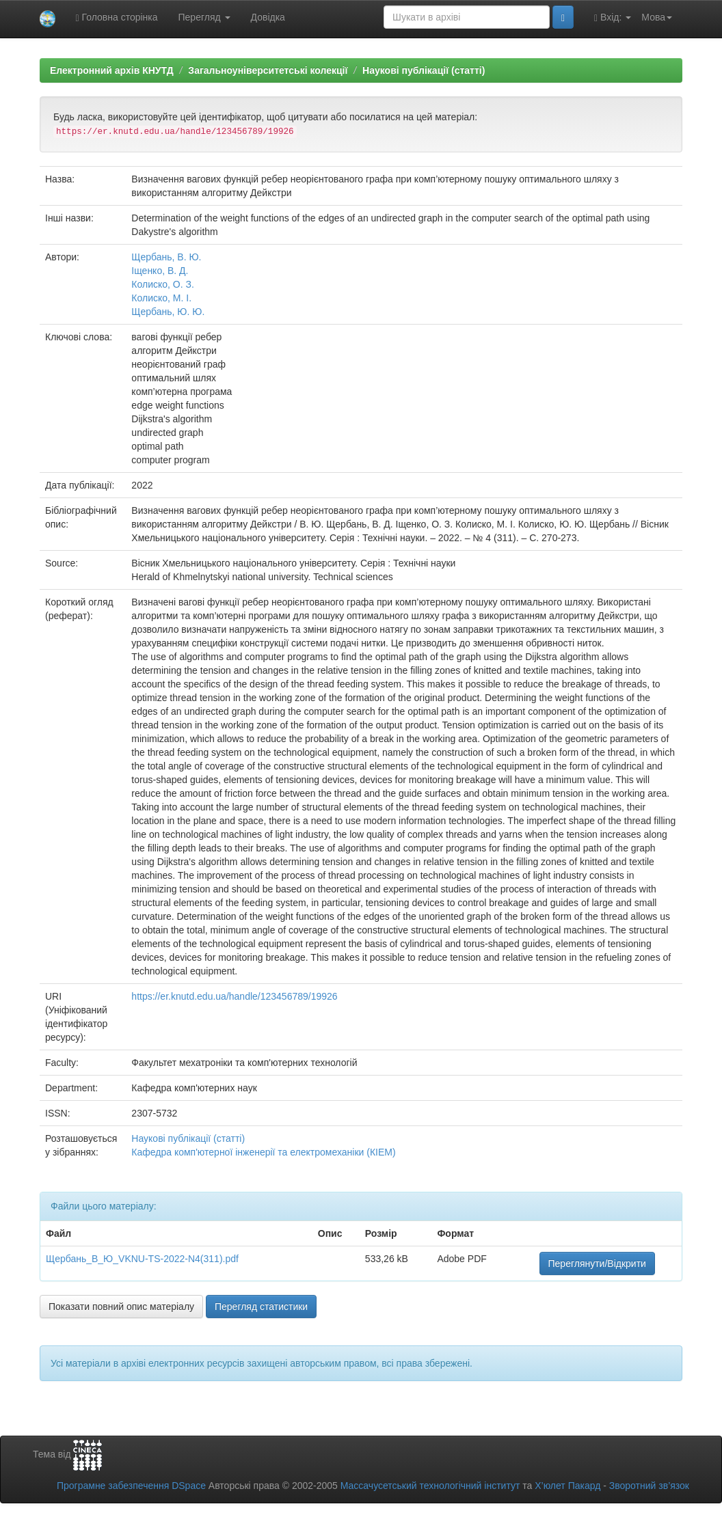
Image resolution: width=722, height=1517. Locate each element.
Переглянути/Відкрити (597, 1263)
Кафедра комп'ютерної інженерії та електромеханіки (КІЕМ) (263, 1152)
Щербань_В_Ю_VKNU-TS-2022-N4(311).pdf (142, 1258)
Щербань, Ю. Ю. (167, 311)
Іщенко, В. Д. (159, 270)
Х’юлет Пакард (567, 1485)
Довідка (268, 17)
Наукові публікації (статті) (423, 70)
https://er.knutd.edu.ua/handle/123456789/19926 (234, 996)
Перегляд (204, 17)
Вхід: (612, 17)
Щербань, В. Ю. (166, 256)
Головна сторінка (117, 17)
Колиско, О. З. (162, 284)
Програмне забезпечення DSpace (131, 1485)
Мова (656, 17)
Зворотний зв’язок (649, 1485)
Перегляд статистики (261, 1306)
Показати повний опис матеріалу (121, 1306)
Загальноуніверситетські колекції (267, 70)
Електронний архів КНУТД (112, 70)
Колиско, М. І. (161, 297)
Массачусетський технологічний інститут (430, 1485)
